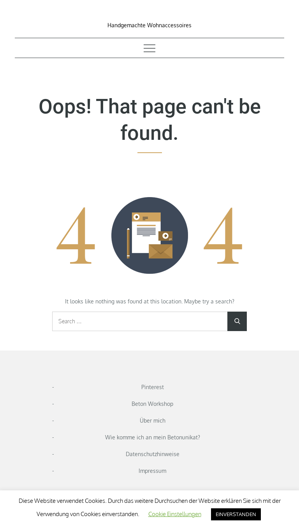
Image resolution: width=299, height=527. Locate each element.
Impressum (152, 470)
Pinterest (152, 387)
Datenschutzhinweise (152, 454)
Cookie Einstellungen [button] (174, 514)
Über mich (152, 420)
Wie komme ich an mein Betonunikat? (152, 437)
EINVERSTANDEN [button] (236, 514)
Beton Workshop (152, 403)
